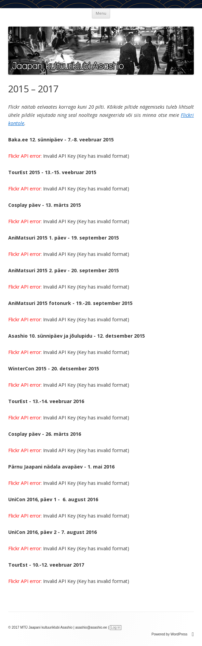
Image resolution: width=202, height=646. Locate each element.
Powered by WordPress (172, 634)
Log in (115, 627)
